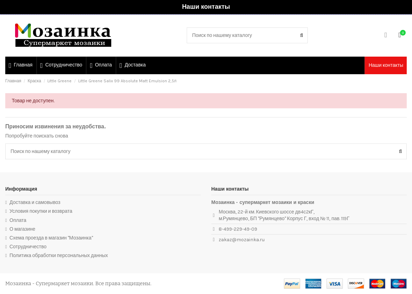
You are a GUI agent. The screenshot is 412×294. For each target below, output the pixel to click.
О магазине (22, 229)
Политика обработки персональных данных (58, 255)
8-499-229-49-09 (238, 229)
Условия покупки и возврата (40, 211)
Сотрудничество (27, 247)
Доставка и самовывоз (34, 202)
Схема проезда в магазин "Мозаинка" (51, 238)
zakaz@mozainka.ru (242, 240)
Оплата (17, 220)
